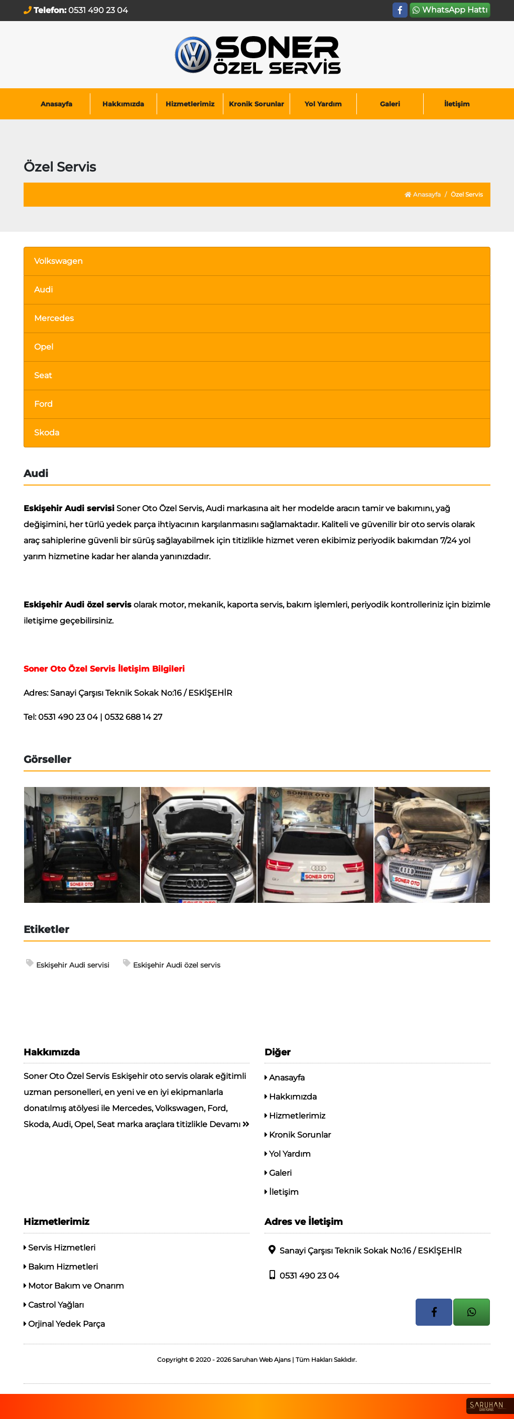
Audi (43, 289)
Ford (43, 404)
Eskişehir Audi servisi (67, 964)
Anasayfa (56, 104)
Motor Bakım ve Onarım (74, 1286)
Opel (43, 347)
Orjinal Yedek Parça (64, 1324)
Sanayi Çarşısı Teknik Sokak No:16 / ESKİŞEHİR (363, 1250)
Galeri (390, 104)
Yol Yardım (323, 104)
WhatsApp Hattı (450, 10)
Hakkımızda (123, 104)
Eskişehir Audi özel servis (171, 964)
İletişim (457, 104)
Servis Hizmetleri (59, 1247)
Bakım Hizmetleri (61, 1267)
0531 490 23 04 (302, 1275)
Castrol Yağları (54, 1305)
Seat (43, 375)
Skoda (46, 432)
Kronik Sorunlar (256, 104)
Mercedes (54, 318)
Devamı (229, 1124)
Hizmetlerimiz (190, 104)
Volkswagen (58, 261)
